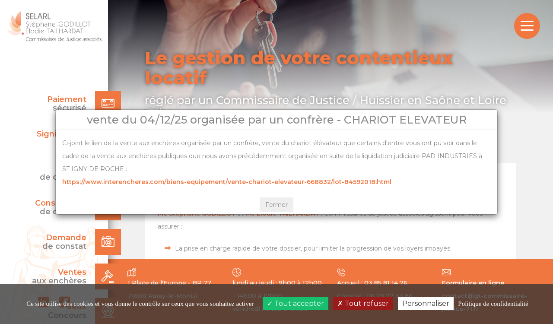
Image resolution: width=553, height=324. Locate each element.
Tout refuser (363, 303)
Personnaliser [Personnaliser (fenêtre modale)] (425, 303)
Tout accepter (295, 303)
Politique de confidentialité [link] (493, 303)
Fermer (276, 205)
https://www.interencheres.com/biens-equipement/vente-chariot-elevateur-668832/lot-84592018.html (226, 182)
